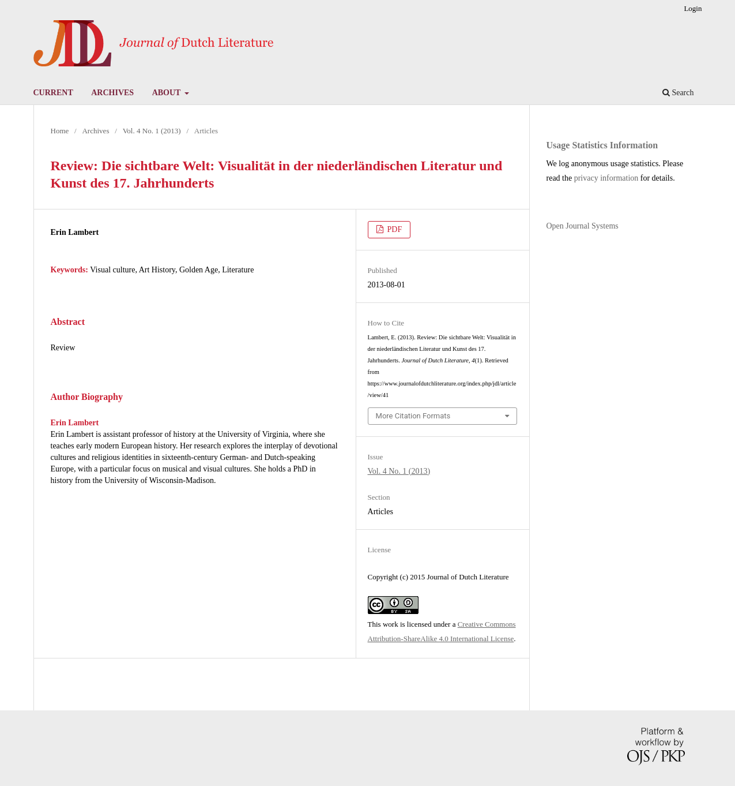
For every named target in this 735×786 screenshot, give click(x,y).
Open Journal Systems (582, 226)
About (167, 92)
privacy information (606, 178)
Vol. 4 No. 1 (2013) (152, 130)
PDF (393, 229)
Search (678, 92)
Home (60, 130)
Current (53, 92)
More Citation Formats (413, 415)
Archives (112, 92)
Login (693, 8)
